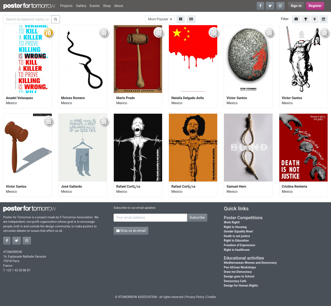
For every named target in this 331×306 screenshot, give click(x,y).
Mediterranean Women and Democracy (250, 263)
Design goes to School (239, 276)
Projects (66, 6)
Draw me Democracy (238, 272)
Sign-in (296, 6)
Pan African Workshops (240, 267)
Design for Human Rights (241, 285)
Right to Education (236, 240)
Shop (107, 6)
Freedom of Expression (239, 245)
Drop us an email (131, 231)
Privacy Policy (195, 297)
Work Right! (232, 222)
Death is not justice (237, 236)
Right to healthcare (237, 250)
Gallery (81, 6)
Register (315, 6)
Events (95, 6)
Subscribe (197, 218)
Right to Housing (235, 227)
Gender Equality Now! (238, 231)
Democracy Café (235, 281)
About (118, 6)
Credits (211, 297)
